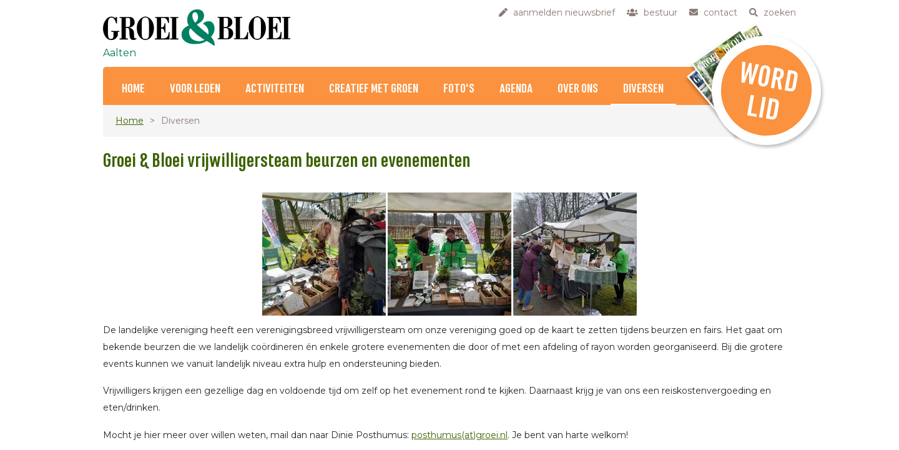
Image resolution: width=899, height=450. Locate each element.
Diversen (643, 89)
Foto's (458, 89)
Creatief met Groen (373, 89)
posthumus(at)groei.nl (459, 435)
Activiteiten (274, 89)
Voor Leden (195, 89)
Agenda (516, 89)
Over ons (578, 89)
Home (133, 89)
